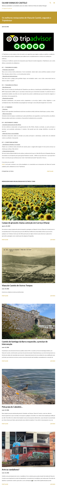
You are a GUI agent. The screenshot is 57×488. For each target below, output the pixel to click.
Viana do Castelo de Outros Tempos (17, 285)
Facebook (9, 8)
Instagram (4, 8)
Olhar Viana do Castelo (14, 3)
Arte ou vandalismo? (10, 469)
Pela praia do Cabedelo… (12, 407)
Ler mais (52, 239)
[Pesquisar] (50, 3)
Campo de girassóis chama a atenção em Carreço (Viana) (25, 223)
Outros (11, 171)
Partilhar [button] (50, 171)
